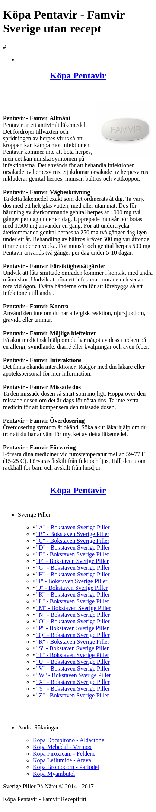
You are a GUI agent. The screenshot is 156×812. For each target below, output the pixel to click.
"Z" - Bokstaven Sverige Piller (72, 695)
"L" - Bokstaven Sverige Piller (72, 601)
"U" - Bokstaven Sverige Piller (73, 662)
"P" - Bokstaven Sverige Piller (72, 628)
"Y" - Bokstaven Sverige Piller (73, 688)
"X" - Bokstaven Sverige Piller (73, 682)
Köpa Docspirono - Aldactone (68, 740)
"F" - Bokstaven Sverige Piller (72, 561)
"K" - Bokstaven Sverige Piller (73, 594)
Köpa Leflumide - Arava (62, 760)
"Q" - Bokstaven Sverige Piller (73, 635)
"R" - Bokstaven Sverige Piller (72, 641)
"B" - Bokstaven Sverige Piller (72, 534)
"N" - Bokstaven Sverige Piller (73, 615)
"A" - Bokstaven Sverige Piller (73, 527)
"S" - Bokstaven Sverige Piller (72, 648)
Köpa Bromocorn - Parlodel (66, 767)
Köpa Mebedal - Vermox (62, 747)
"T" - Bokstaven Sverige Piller (72, 655)
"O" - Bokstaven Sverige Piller (73, 621)
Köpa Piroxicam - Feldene (64, 753)
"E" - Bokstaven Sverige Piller (72, 554)
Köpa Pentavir (78, 75)
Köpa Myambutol (54, 774)
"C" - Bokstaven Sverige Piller (72, 541)
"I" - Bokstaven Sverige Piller (72, 581)
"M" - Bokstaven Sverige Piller (73, 608)
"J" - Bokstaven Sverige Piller (72, 588)
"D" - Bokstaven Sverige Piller (73, 547)
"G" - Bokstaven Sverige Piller (73, 567)
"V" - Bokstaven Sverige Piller (73, 668)
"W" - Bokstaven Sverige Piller (73, 675)
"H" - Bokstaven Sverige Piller (73, 574)
